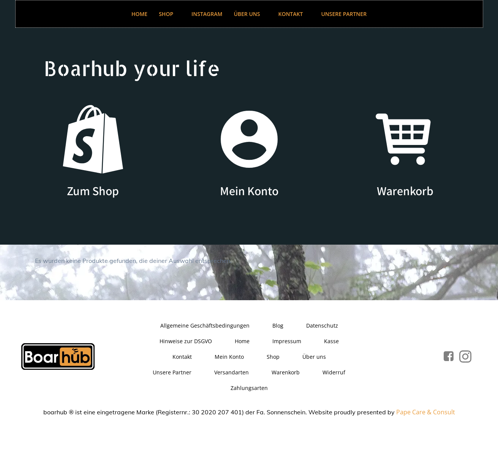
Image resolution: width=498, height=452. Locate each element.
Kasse (331, 341)
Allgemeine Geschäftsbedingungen (205, 325)
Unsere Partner (344, 14)
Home (139, 14)
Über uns (250, 14)
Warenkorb (286, 372)
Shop (169, 14)
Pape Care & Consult (425, 412)
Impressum (286, 341)
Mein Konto (229, 356)
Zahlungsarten (249, 388)
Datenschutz (322, 325)
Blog (277, 325)
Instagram (206, 14)
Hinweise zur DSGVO (186, 341)
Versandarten (231, 372)
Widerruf (334, 372)
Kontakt (294, 14)
